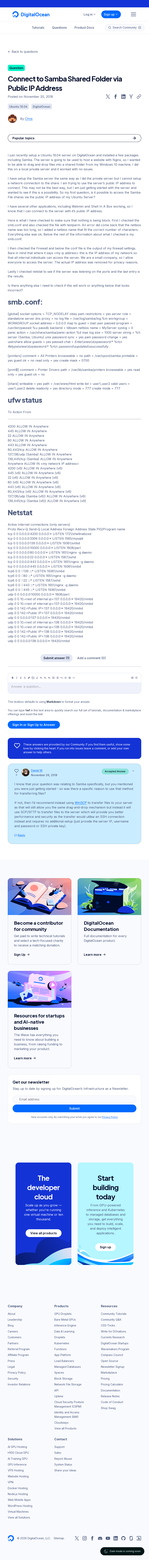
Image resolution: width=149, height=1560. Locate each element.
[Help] (136, 677)
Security (13, 1378)
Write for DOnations (113, 1331)
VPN (10, 1482)
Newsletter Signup (112, 1366)
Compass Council (112, 1355)
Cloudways (61, 1422)
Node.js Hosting (18, 1494)
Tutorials (38, 27)
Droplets (59, 1337)
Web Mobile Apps (19, 1499)
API (56, 1390)
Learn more (95, 955)
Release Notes (110, 1396)
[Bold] (12, 677)
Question (16, 68)
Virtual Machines (18, 1511)
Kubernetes (61, 1343)
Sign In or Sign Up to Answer (33, 725)
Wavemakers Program (115, 1349)
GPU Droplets (63, 1313)
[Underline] (20, 677)
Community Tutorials (113, 1313)
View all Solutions (19, 1517)
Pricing (105, 1378)
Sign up (111, 14)
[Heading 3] (49, 677)
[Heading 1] (41, 677)
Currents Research (113, 1337)
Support (59, 1446)
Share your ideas (65, 1470)
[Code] (73, 677)
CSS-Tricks (108, 1325)
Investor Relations (19, 1384)
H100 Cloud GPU (18, 1452)
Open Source (109, 1361)
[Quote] (61, 677)
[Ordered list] (57, 677)
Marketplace (109, 1372)
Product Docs (84, 27)
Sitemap (59, 1538)
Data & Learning (64, 1331)
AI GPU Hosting (17, 1446)
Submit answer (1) (56, 658)
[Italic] (16, 677)
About (11, 1313)
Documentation (110, 1390)
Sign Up (22, 955)
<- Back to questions (23, 52)
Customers (14, 1337)
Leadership (15, 1319)
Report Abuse (63, 1458)
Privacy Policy (110, 1117)
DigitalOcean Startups (114, 1343)
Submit (74, 1108)
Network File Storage (67, 1384)
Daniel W (36, 770)
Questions (59, 27)
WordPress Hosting (20, 1505)
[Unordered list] (53, 677)
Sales (57, 1452)
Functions (60, 1349)
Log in (90, 14)
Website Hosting (18, 1476)
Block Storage (63, 1378)
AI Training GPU (18, 1458)
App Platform (62, 1355)
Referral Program (19, 1349)
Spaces (59, 1372)
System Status (63, 1464)
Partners (13, 1343)
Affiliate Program (18, 1355)
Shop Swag (108, 1408)
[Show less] (133, 771)
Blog (11, 1325)
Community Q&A (111, 1319)
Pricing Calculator (112, 1384)
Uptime (58, 1396)
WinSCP (81, 803)
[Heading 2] (45, 677)
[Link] (28, 677)
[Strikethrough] (24, 677)
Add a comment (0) (91, 658)
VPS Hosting (16, 1470)
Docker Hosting (18, 1488)
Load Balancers (64, 1361)
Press (11, 1361)
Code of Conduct (112, 1402)
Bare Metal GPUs (65, 1319)
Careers (13, 1331)
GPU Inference (17, 1464)
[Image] (33, 677)
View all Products (65, 1428)
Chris (29, 119)
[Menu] (133, 14)
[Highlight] (37, 677)
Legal (11, 1366)
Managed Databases (67, 1366)
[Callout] (65, 677)
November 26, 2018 (44, 775)
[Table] (69, 677)
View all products (43, 1233)
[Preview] (132, 677)
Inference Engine (65, 1325)
